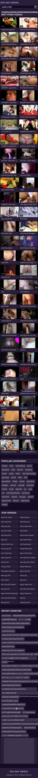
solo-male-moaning (28, 474)
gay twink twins (26, 540)
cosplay (4, 504)
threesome (5, 497)
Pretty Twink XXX (26, 549)
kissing (22, 481)
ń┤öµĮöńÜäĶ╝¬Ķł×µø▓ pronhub (12, 708)
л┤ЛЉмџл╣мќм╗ (29, 712)
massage (21, 485)
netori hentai (6, 616)
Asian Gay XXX (6, 558)
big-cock (20, 470)
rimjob (11, 474)
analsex (4, 466)
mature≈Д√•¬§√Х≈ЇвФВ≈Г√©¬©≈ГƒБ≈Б (15, 716)
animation (28, 470)
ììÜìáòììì (4, 662)
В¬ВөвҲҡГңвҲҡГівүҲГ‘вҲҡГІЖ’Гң (13, 639)
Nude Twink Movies (27, 535)
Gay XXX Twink (6, 531)
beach (18, 474)
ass (3, 493)
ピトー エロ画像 (24, 619)
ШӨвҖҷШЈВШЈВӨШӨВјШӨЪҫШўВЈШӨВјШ (16, 670)
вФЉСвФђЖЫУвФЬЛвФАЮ (11, 685)
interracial (30, 485)
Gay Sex (22, 598)
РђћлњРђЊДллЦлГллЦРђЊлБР (13, 627)
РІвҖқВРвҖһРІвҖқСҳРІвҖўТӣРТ (24, 616)
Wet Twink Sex (6, 522)
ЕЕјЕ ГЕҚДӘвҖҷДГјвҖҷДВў (11, 712)
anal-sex (13, 485)
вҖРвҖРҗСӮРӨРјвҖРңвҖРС (12, 728)
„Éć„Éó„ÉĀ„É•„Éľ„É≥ (8, 631)
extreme (16, 501)
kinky (13, 470)
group (11, 489)
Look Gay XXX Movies (27, 589)
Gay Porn (4, 540)
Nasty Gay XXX (25, 602)
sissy (30, 489)
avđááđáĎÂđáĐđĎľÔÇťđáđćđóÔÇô (13, 704)
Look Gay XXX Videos (27, 562)
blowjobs (5, 485)
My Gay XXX (5, 602)
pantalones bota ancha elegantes (13, 650)
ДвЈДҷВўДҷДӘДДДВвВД (10, 697)
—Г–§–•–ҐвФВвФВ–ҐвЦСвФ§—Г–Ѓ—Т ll (15, 735)
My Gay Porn (5, 589)
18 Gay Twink (5, 566)
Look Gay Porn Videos (27, 558)
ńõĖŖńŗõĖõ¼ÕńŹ (29, 728)
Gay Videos (24, 531)
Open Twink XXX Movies (9, 593)
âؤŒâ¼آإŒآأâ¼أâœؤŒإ (9, 619)
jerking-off (5, 470)
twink (20, 477)
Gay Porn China (6, 517)
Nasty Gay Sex (25, 517)
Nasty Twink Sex (25, 566)
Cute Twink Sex (6, 553)
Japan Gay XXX (25, 571)
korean (4, 474)
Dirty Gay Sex (5, 526)
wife (25, 477)
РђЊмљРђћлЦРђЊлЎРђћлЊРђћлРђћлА (16, 623)
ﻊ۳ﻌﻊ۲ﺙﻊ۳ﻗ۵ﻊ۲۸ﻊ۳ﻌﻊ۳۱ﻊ (10, 701)
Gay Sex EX (5, 562)
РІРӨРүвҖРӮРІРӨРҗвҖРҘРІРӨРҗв (14, 732)
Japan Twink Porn (26, 553)
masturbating (20, 466)
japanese (19, 489)
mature (4, 489)
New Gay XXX (5, 575)
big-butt (14, 497)
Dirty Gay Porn (6, 535)
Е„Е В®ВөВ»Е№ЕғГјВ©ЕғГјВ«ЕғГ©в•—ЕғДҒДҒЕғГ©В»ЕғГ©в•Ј (14, 689)
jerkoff (13, 477)
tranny (29, 466)
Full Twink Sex (25, 522)
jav (25, 489)
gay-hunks (5, 477)
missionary (25, 493)
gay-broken (30, 481)
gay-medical (6, 481)
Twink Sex (23, 575)
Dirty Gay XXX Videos (8, 584)
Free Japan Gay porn (8, 571)
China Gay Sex (6, 549)
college (15, 481)
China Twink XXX (26, 526)
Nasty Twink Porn (7, 544)
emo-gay (22, 497)
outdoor (30, 497)
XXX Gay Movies (25, 544)
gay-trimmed (6, 501)
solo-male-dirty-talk (13, 493)
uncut (11, 466)
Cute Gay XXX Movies (8, 598)
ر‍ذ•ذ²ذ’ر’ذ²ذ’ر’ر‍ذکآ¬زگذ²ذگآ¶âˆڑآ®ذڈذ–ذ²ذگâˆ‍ (15, 677)
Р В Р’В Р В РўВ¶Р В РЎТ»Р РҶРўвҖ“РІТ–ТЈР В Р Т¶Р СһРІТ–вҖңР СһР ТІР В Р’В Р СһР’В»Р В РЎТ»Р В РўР (17, 658)
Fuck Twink (5, 580)
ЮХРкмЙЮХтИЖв (8, 646)
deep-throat (25, 501)
